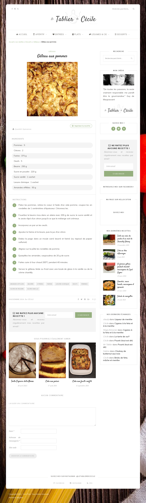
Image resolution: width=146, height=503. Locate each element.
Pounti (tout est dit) (123, 340)
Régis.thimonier (110, 330)
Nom (11, 431)
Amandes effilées (17, 284)
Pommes (84, 284)
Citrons (40, 284)
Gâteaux (36, 42)
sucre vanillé (32, 289)
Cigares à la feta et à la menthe (117, 331)
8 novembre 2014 (16, 299)
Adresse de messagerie (14, 439)
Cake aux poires (52, 381)
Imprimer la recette (81, 126)
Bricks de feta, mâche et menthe (115, 359)
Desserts (28, 42)
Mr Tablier (107, 344)
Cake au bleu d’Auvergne (122, 252)
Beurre (31, 284)
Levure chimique (62, 284)
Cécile (31, 299)
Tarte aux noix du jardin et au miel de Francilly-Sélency (124, 239)
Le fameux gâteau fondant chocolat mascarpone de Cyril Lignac (125, 268)
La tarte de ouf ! (122, 336)
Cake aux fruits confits (82, 381)
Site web (12, 447)
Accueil (11, 42)
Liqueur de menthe (123, 319)
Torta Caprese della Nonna (22, 381)
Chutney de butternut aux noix (114, 352)
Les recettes (20, 42)
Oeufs (75, 284)
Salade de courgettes (125, 296)
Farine (49, 284)
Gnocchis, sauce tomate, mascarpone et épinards (125, 284)
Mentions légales (16, 497)
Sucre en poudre (17, 289)
